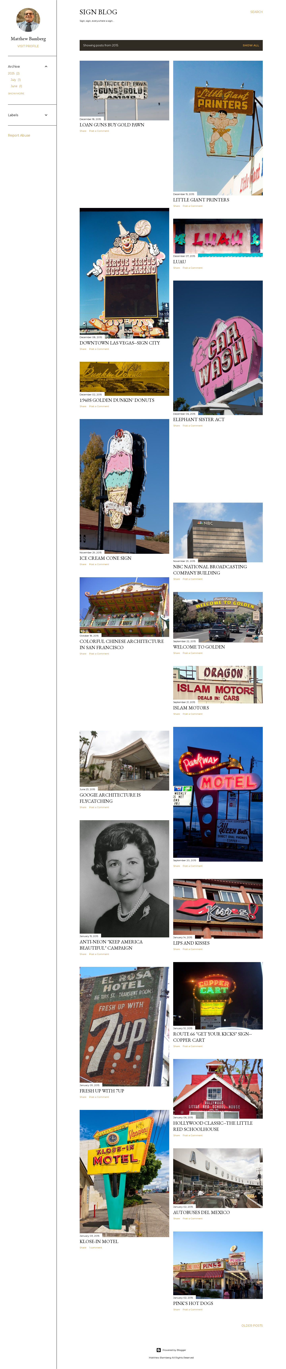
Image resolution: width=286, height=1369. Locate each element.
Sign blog (98, 12)
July (16, 80)
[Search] (256, 12)
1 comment (95, 1247)
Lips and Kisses (191, 943)
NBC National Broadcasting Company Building (210, 570)
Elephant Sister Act (199, 419)
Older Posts (252, 1325)
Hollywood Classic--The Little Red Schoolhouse (213, 1126)
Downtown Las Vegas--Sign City (120, 343)
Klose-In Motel (99, 1241)
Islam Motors (191, 708)
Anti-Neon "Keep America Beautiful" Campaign (111, 945)
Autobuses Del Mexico (201, 1212)
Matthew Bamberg (28, 38)
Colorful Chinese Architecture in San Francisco (122, 644)
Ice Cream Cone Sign (105, 558)
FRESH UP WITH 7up (102, 1091)
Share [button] (83, 130)
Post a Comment (99, 130)
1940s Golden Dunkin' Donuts (117, 400)
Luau (179, 261)
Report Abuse (19, 135)
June (16, 86)
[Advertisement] (124, 170)
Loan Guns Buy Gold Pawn (112, 125)
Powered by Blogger (171, 1350)
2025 (13, 73)
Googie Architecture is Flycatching (110, 798)
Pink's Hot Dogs (193, 1303)
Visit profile (28, 46)
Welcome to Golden (199, 647)
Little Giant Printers (201, 200)
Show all (251, 45)
